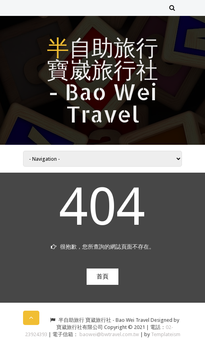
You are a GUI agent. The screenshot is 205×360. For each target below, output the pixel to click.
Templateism (165, 334)
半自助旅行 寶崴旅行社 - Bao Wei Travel (102, 80)
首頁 (102, 276)
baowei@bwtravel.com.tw (109, 334)
